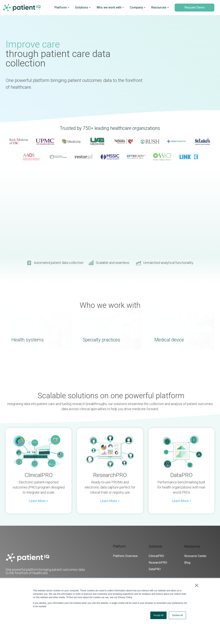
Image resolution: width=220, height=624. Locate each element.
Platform (61, 7)
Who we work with (110, 7)
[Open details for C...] (38, 451)
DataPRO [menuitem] (155, 569)
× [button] (196, 585)
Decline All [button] (177, 615)
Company (138, 7)
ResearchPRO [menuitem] (158, 562)
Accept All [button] (159, 615)
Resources (160, 7)
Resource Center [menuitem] (195, 556)
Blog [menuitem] (187, 562)
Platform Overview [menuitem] (125, 556)
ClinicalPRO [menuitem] (156, 556)
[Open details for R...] (110, 451)
